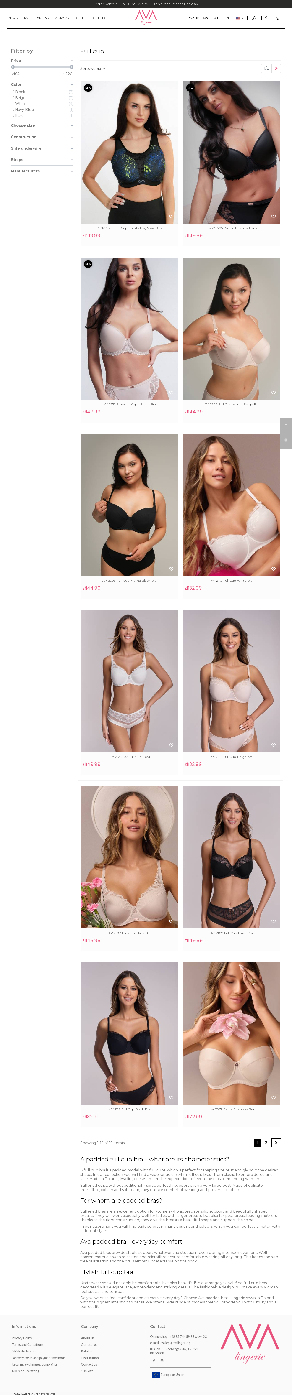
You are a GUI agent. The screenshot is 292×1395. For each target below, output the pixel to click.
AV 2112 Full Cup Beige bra (232, 757)
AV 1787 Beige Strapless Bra (232, 1109)
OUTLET (81, 18)
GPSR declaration (24, 1351)
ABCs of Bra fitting (25, 1371)
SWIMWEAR (61, 18)
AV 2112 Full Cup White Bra (232, 581)
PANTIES (41, 18)
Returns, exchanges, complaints (34, 1364)
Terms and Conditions (28, 1345)
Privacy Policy (22, 1338)
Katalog (86, 1351)
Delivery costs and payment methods (38, 1358)
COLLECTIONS (100, 18)
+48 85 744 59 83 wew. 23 (188, 1337)
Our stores (89, 1345)
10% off (87, 1371)
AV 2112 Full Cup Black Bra (129, 1109)
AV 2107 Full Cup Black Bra (129, 933)
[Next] (276, 68)
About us (87, 1338)
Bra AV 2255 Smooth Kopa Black (232, 228)
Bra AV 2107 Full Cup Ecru (129, 757)
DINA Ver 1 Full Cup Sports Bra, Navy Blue (129, 228)
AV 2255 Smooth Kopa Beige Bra (129, 404)
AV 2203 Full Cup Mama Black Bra (129, 581)
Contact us (89, 1364)
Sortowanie (93, 68)
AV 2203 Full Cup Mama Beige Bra (231, 404)
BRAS (25, 18)
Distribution (90, 1358)
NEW (12, 18)
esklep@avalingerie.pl (175, 1343)
